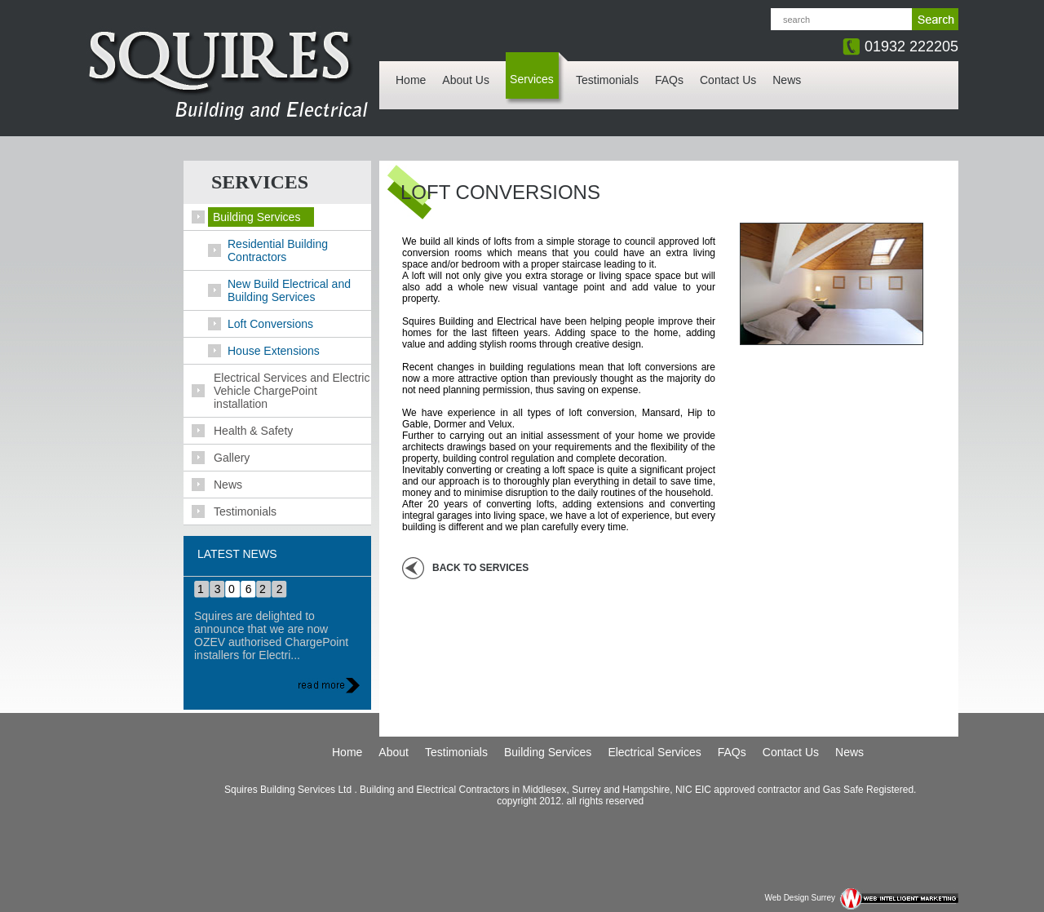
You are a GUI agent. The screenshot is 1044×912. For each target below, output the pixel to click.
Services (532, 79)
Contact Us (728, 79)
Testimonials (607, 79)
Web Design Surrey (799, 897)
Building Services (547, 752)
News (786, 79)
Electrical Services (654, 752)
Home (411, 79)
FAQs (669, 79)
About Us (465, 79)
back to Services (480, 567)
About (393, 752)
